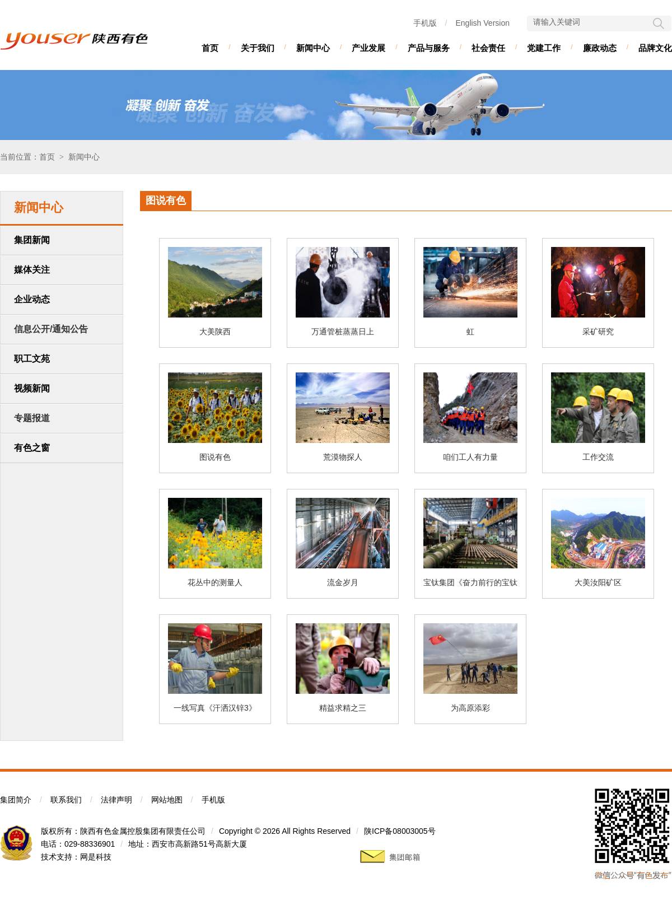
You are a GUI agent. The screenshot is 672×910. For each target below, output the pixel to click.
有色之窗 (32, 447)
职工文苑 (32, 358)
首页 (210, 48)
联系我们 (66, 799)
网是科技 (95, 856)
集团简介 (15, 799)
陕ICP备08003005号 (400, 831)
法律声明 (116, 799)
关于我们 (257, 48)
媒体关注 (32, 269)
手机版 (425, 22)
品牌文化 (655, 48)
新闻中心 (313, 48)
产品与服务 (429, 48)
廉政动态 (600, 48)
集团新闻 (32, 240)
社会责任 (488, 48)
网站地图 (167, 799)
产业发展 (368, 48)
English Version (482, 22)
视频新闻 (32, 388)
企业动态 (32, 299)
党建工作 (544, 48)
